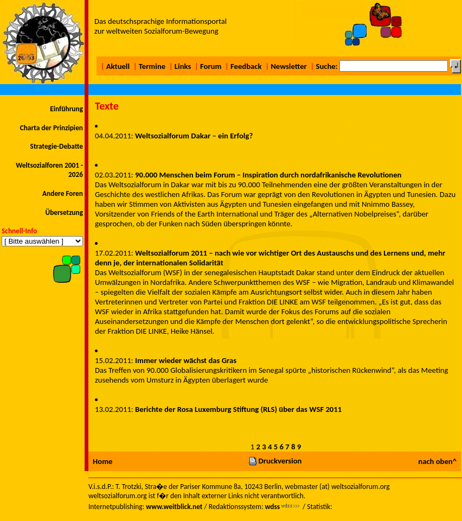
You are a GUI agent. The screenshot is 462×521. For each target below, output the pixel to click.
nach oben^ (437, 461)
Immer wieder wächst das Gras (185, 360)
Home (102, 461)
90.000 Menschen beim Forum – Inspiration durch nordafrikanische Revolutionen (268, 175)
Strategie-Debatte (56, 146)
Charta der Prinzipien (51, 127)
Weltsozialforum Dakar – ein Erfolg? (194, 136)
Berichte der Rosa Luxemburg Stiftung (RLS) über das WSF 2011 (238, 409)
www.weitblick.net (174, 506)
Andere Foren (62, 193)
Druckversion (275, 461)
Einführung (66, 108)
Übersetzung (64, 212)
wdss (272, 506)
